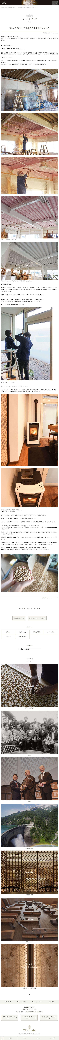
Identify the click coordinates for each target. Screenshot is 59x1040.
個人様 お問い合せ (18, 618)
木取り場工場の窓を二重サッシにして (16, 287)
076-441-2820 (33, 1009)
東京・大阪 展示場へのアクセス (9, 1017)
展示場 (24, 1038)
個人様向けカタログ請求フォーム (48, 1017)
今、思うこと (22, 632)
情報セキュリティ (21, 1001)
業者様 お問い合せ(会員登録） (36, 618)
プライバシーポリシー (37, 1001)
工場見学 (8, 636)
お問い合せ (38, 1038)
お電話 (10, 1038)
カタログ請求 (52, 1038)
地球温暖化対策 (46, 33)
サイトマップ (8, 1001)
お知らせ (8, 632)
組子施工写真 (36, 632)
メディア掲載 (50, 632)
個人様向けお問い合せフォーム (28, 1017)
